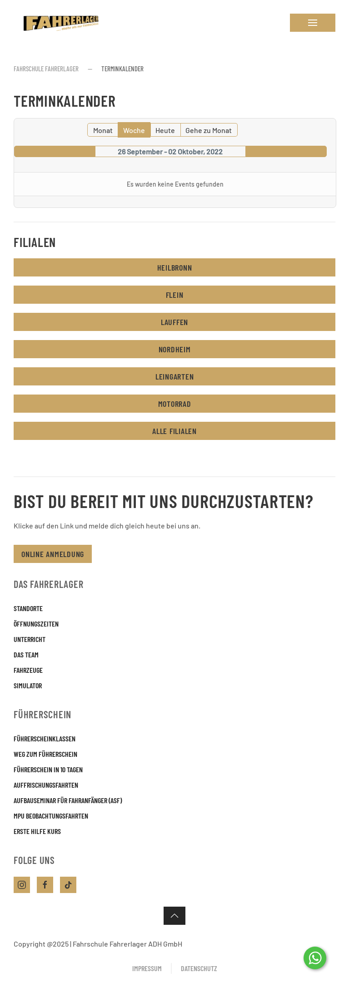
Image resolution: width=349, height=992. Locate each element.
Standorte (28, 608)
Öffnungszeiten (36, 623)
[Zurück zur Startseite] (59, 22)
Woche (134, 130)
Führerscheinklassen (44, 738)
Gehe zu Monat (208, 130)
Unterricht (29, 639)
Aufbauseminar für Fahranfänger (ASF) (68, 800)
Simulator (28, 685)
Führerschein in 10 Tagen (48, 769)
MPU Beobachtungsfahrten (51, 815)
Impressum (147, 968)
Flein (175, 295)
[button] (312, 23)
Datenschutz (199, 968)
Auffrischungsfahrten (46, 784)
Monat (103, 130)
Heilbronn (174, 267)
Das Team (26, 654)
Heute (165, 130)
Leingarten (174, 376)
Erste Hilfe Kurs (37, 831)
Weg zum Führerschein (45, 754)
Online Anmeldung (52, 554)
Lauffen (174, 322)
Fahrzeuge (28, 670)
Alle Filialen (174, 431)
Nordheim (175, 349)
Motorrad (174, 404)
